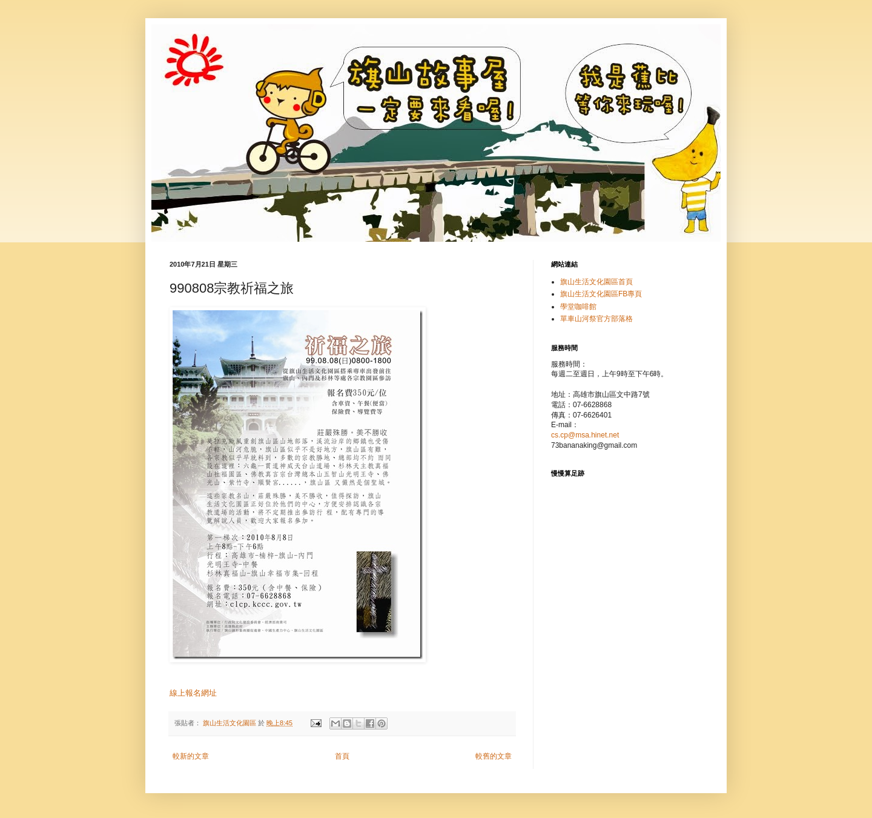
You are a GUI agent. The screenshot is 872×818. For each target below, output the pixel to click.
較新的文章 (191, 756)
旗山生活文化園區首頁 (596, 282)
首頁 (342, 756)
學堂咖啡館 (578, 306)
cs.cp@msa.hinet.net (585, 435)
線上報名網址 (193, 692)
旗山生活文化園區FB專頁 (601, 294)
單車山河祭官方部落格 (596, 318)
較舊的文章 (493, 756)
